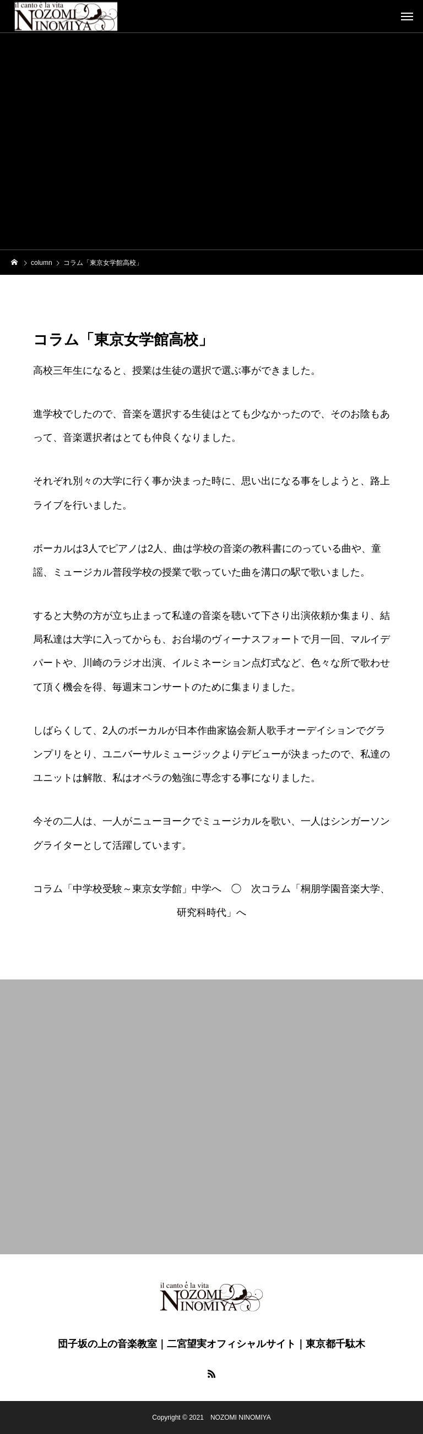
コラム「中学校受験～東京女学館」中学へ (127, 888)
